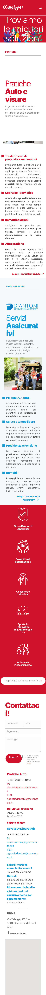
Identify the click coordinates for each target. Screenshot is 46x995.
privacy (29, 763)
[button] (23, 967)
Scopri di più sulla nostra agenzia (21, 681)
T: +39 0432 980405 (19, 780)
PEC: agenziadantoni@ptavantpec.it (22, 799)
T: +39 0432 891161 (18, 834)
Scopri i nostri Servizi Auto (27, 274)
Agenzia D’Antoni (18, 933)
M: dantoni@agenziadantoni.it (22, 788)
